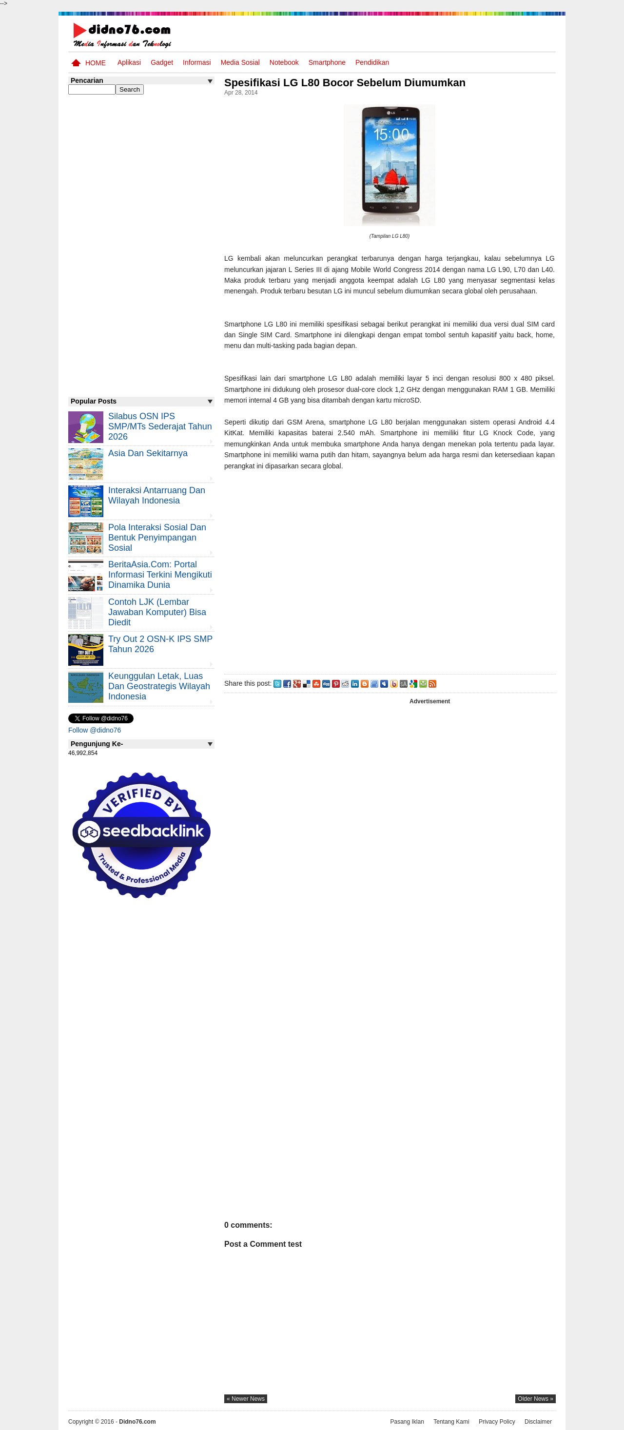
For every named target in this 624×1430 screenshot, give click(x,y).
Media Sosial (240, 62)
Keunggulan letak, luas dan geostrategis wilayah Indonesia (159, 686)
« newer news (246, 1398)
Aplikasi (129, 62)
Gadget (162, 62)
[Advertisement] (389, 570)
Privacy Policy (497, 1421)
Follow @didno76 (94, 730)
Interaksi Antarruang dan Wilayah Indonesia (156, 495)
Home (95, 63)
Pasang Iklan (407, 1421)
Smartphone (327, 62)
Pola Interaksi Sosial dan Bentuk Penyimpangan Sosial (157, 537)
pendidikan (372, 62)
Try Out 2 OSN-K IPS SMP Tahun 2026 (160, 644)
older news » (535, 1398)
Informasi (197, 62)
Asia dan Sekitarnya (148, 453)
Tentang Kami (451, 1421)
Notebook (284, 62)
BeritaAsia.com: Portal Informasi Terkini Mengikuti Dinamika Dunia (160, 575)
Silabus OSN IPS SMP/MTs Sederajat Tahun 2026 (160, 426)
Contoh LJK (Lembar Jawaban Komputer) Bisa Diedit (157, 612)
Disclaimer (538, 1421)
